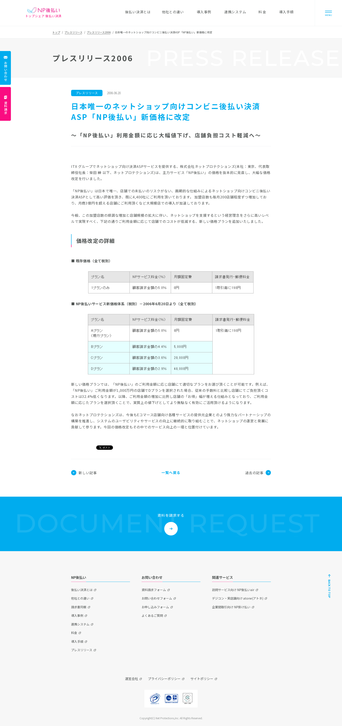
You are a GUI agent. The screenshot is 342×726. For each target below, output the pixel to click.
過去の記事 (258, 472)
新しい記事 (84, 472)
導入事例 (77, 615)
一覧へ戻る (171, 472)
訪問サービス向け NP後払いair (233, 590)
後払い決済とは (81, 590)
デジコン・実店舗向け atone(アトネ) (237, 598)
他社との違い (80, 598)
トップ (56, 32)
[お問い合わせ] (5, 68)
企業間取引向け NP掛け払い (231, 607)
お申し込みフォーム (155, 607)
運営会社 (131, 678)
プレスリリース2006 (99, 32)
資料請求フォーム (154, 590)
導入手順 (77, 641)
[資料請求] (5, 104)
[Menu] (328, 13)
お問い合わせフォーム (157, 598)
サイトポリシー (201, 678)
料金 (74, 633)
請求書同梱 (78, 607)
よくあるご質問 (152, 615)
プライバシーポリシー (164, 678)
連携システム (80, 624)
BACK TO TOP (329, 588)
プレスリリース (73, 32)
